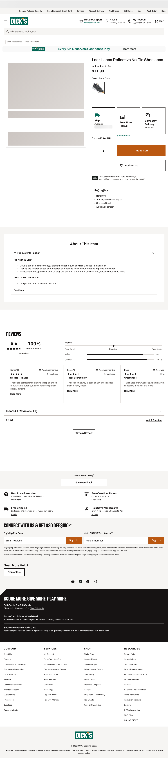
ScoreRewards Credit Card (55, 664)
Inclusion (7, 679)
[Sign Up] (73, 540)
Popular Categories (92, 705)
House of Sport (90, 659)
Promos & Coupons (92, 685)
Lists (139, 11)
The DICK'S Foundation (14, 669)
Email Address (14, 540)
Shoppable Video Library (94, 695)
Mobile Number (94, 540)
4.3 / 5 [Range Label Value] (159, 354)
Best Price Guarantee (133, 669)
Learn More (129, 49)
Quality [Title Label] (68, 360)
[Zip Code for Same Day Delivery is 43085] (115, 21)
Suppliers (8, 705)
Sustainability (9, 695)
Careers (7, 659)
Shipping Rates (130, 664)
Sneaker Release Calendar (30, 11)
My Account (49, 654)
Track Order (152, 11)
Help (163, 11)
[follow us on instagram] (95, 582)
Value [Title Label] (67, 354)
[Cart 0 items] (159, 21)
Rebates (87, 690)
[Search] (86, 31)
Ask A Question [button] (154, 420)
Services (80, 11)
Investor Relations (11, 690)
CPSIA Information (132, 710)
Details (14, 514)
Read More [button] (19, 290)
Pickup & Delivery (96, 11)
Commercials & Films (13, 685)
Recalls (127, 685)
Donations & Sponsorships (15, 664)
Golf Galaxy (89, 674)
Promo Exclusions (131, 679)
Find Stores (114, 11)
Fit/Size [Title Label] (68, 342)
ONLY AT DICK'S (131, 720)
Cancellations (130, 659)
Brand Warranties (131, 695)
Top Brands (89, 700)
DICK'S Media (10, 674)
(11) (109, 66)
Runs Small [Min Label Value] (70, 349)
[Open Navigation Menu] (5, 21)
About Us (8, 654)
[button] (123, 136)
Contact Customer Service (55, 669)
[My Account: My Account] (140, 21)
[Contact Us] (14, 572)
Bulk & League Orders (93, 669)
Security (127, 705)
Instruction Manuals (132, 700)
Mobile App (49, 690)
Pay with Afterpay (51, 700)
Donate (95, 514)
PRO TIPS (128, 715)
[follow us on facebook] (88, 582)
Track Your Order (51, 674)
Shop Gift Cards (37, 608)
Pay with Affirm (50, 695)
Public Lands (89, 679)
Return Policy (130, 654)
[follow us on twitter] (80, 582)
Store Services (50, 679)
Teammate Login (11, 710)
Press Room (9, 700)
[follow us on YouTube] (73, 582)
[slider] (113, 345)
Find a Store (89, 654)
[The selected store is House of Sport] (91, 21)
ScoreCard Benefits (52, 659)
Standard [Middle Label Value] (113, 349)
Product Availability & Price (135, 674)
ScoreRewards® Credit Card (59, 11)
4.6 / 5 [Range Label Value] (159, 360)
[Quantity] (103, 150)
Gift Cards (128, 11)
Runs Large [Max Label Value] (157, 349)
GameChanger (90, 664)
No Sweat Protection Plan (135, 690)
